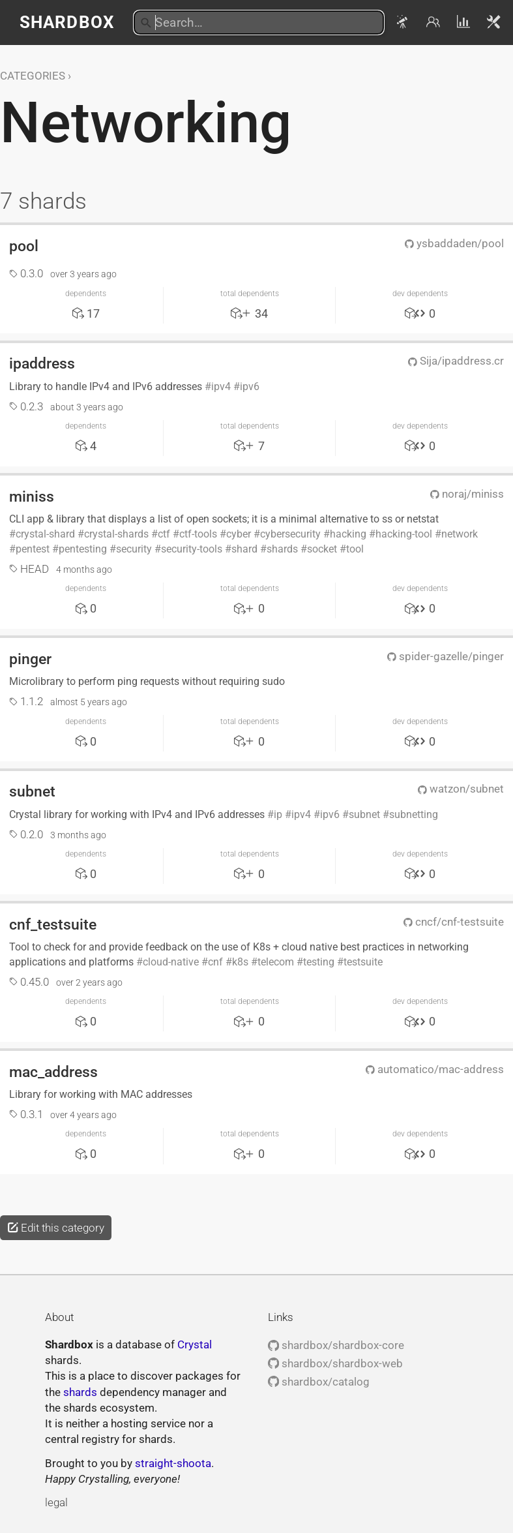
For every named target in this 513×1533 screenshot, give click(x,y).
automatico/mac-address (435, 1069)
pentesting (83, 549)
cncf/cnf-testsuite (453, 921)
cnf (215, 962)
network (459, 534)
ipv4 (221, 386)
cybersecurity (290, 534)
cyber (238, 534)
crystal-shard (45, 534)
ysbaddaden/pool (454, 243)
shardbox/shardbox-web (335, 1363)
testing (318, 962)
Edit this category (55, 1227)
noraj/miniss (467, 493)
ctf (164, 534)
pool (23, 246)
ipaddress (42, 363)
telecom (275, 962)
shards (282, 549)
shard (244, 549)
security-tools (191, 549)
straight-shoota (173, 1463)
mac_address (53, 1072)
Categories (32, 75)
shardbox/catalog (319, 1381)
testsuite (363, 962)
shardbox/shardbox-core (336, 1345)
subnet (32, 791)
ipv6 (249, 386)
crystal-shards (116, 534)
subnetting (413, 814)
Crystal (194, 1344)
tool (355, 549)
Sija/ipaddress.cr (456, 360)
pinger (30, 659)
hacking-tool (403, 534)
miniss (31, 496)
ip (278, 814)
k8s (240, 962)
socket (322, 549)
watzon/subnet (461, 788)
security (134, 549)
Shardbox (67, 22)
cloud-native (171, 962)
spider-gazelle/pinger (445, 656)
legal (56, 1502)
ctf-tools (198, 534)
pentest (33, 549)
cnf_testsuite (52, 924)
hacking (348, 534)
